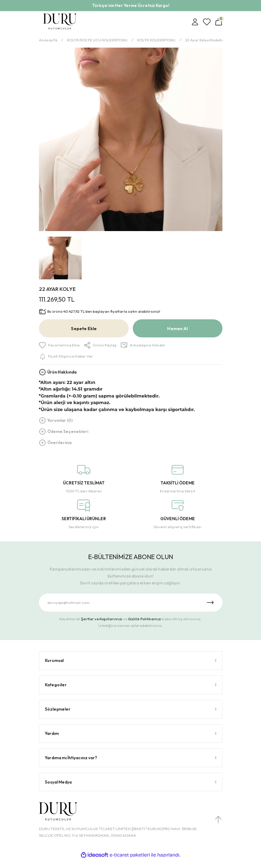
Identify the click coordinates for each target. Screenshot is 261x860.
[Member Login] (195, 22)
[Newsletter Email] (130, 602)
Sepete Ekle (84, 328)
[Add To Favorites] (59, 345)
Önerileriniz (59, 442)
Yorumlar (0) (60, 420)
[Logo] (60, 22)
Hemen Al (177, 328)
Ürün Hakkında (61, 372)
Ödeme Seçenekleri (67, 431)
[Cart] (218, 22)
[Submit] (210, 602)
